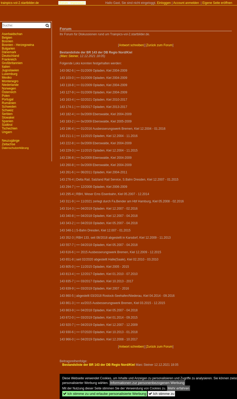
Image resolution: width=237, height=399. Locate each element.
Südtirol (7, 125)
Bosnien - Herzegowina (18, 45)
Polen (6, 96)
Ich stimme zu (161, 394)
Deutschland (10, 56)
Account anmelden (186, 3)
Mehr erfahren (179, 388)
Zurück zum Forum (160, 45)
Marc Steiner (69, 56)
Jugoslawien (10, 70)
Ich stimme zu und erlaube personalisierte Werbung (104, 394)
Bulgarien (8, 48)
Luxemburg (9, 74)
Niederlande (10, 85)
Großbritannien (12, 63)
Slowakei (8, 117)
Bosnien (7, 41)
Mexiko (7, 77)
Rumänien (9, 103)
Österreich (9, 92)
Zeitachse (8, 144)
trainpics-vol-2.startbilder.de (20, 3)
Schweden (9, 106)
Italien (6, 66)
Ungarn (7, 132)
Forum (64, 2)
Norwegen (9, 88)
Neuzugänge (10, 140)
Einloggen (164, 3)
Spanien (7, 121)
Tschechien (9, 128)
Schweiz (7, 110)
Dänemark (9, 52)
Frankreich (9, 59)
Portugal (7, 99)
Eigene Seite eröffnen (217, 3)
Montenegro (10, 81)
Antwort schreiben (131, 45)
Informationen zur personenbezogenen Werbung (147, 383)
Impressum (78, 2)
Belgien (7, 37)
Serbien (7, 114)
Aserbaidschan (12, 34)
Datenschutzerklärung (15, 147)
